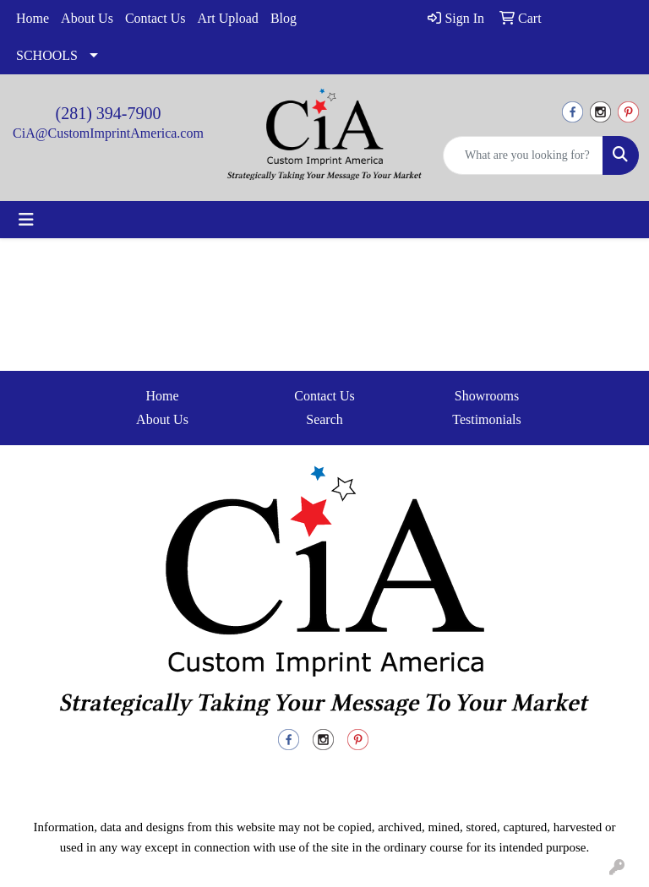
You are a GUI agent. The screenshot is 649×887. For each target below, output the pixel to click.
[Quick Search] (523, 155)
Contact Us (155, 18)
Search (324, 419)
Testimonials (486, 419)
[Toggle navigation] (26, 219)
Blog (283, 18)
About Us (87, 18)
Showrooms (487, 396)
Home (32, 18)
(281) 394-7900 (108, 113)
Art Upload (227, 18)
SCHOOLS (47, 55)
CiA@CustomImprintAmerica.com (108, 133)
